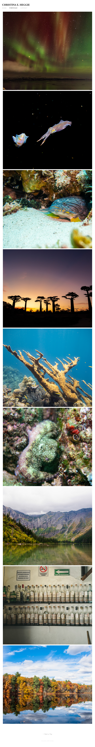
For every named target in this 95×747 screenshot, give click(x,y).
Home (4, 8)
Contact (23, 8)
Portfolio (13, 8)
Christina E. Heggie (16, 4)
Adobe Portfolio (50, 741)
